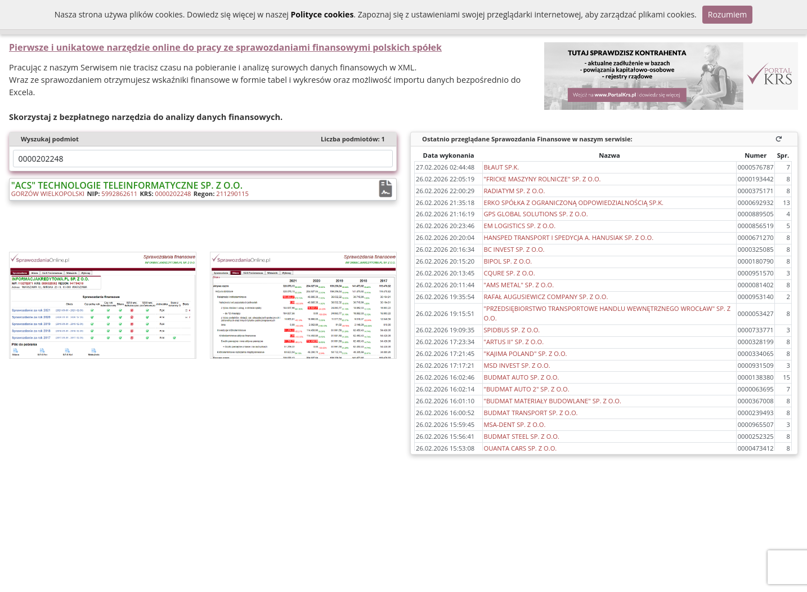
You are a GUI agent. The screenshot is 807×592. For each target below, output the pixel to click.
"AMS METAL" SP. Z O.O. (518, 285)
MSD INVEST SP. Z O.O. (516, 365)
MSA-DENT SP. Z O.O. (514, 424)
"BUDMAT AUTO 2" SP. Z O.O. (526, 389)
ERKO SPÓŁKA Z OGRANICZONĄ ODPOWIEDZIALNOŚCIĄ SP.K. (573, 202)
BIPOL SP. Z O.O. (507, 261)
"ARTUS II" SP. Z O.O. (513, 341)
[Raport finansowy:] (386, 189)
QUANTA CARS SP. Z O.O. (520, 448)
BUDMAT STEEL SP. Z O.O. (521, 436)
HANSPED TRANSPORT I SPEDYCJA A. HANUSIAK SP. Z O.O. (568, 237)
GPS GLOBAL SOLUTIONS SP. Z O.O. (535, 214)
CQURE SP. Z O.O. (509, 273)
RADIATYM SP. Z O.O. (514, 190)
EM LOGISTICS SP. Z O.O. (519, 225)
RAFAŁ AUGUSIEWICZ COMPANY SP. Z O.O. (545, 296)
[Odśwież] (780, 139)
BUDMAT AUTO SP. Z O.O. (521, 377)
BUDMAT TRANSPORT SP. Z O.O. (530, 412)
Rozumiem (727, 14)
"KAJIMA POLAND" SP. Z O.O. (525, 353)
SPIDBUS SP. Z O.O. (511, 330)
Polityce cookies (321, 14)
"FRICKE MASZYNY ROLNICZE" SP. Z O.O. (541, 179)
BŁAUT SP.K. (501, 167)
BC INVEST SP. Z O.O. (513, 249)
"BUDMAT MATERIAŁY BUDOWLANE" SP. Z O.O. (552, 401)
